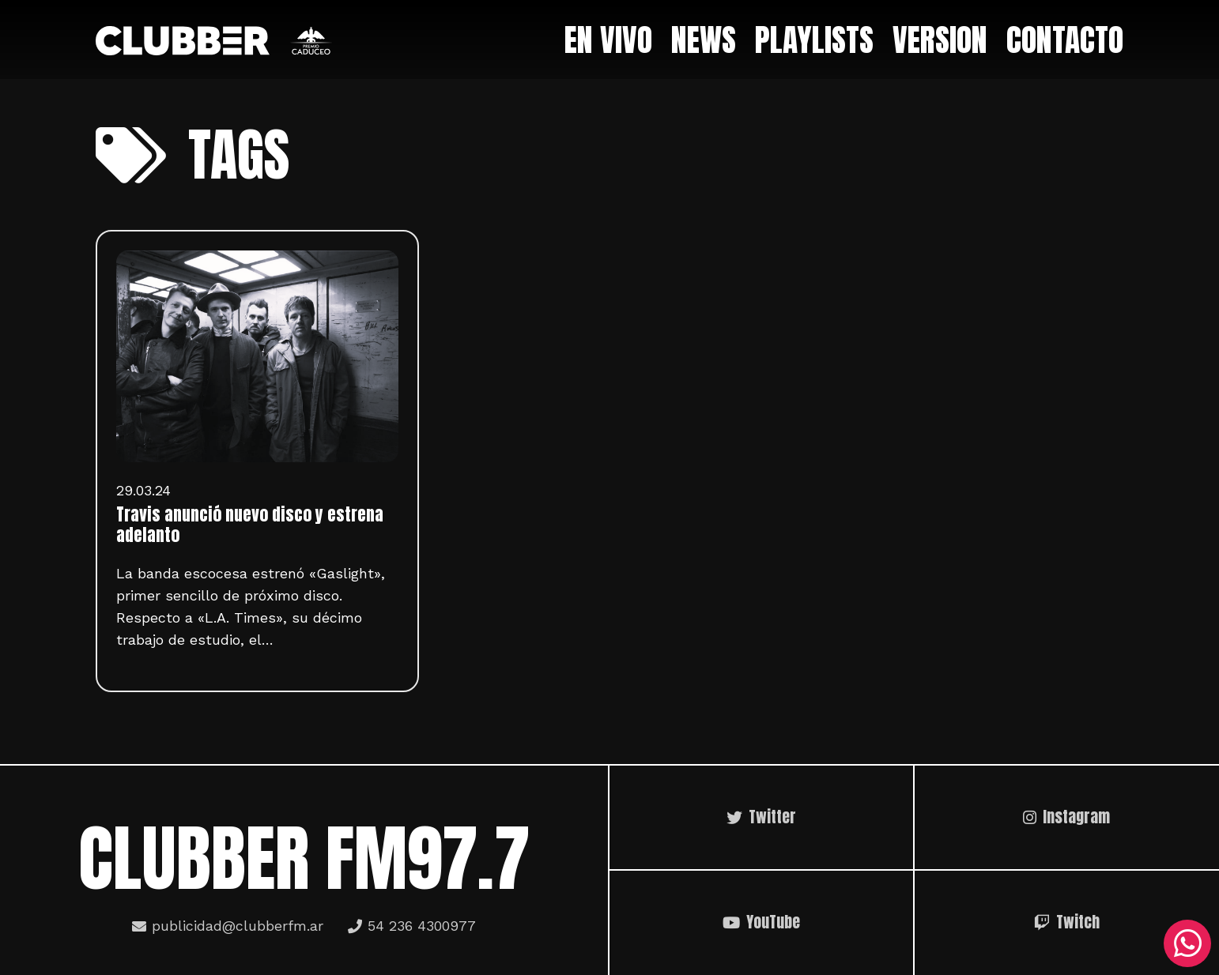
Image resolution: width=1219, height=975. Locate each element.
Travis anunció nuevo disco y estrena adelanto (249, 525)
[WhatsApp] (1187, 943)
